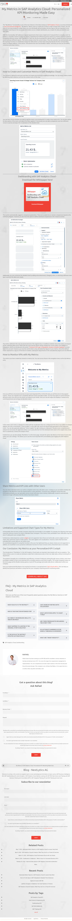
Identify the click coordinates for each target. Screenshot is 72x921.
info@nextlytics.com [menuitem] (65, 0)
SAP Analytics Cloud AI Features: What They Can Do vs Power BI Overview (36, 887)
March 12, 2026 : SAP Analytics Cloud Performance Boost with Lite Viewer (37, 855)
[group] (36, 766)
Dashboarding (20, 643)
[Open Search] (55, 4)
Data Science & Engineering (37, 900)
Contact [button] (65, 4)
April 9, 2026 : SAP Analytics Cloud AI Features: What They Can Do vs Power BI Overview (37, 852)
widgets (26, 538)
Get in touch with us (52, 566)
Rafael (29, 17)
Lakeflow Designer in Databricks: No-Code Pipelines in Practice (37, 884)
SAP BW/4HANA (37, 906)
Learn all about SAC (37, 576)
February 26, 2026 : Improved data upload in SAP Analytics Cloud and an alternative (37, 862)
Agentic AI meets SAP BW (36, 881)
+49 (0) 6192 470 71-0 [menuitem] (54, 0)
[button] (3, 766)
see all (36, 912)
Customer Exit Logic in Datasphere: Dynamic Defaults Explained (46, 347)
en (58, 4)
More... (36, 865)
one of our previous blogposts (12, 26)
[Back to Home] (4, 4)
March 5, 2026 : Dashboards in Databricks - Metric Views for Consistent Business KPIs (36, 859)
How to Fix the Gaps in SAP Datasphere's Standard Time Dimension (36, 878)
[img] (65, 766)
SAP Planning (36, 909)
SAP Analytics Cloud (53, 25)
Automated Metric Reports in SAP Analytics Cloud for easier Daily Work (36, 875)
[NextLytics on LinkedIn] (71, 1)
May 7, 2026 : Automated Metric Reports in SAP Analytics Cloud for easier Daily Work (37, 849)
